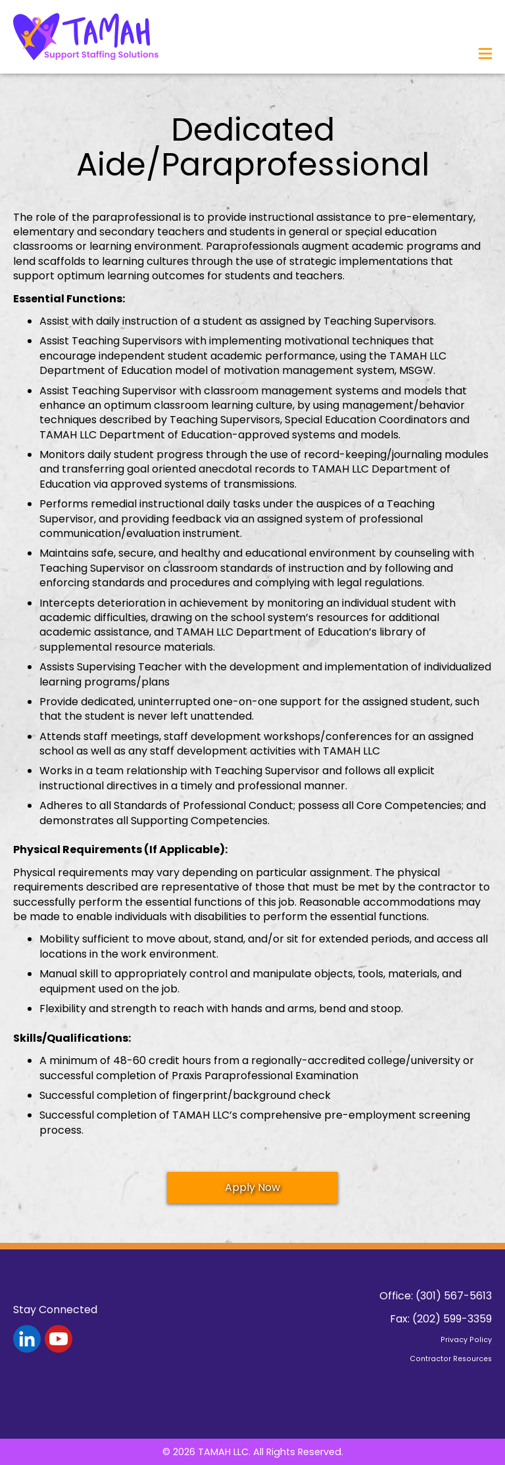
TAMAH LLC (223, 1451)
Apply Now (252, 1187)
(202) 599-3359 (452, 1318)
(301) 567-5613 (454, 1295)
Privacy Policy (466, 1340)
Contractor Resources (451, 1359)
